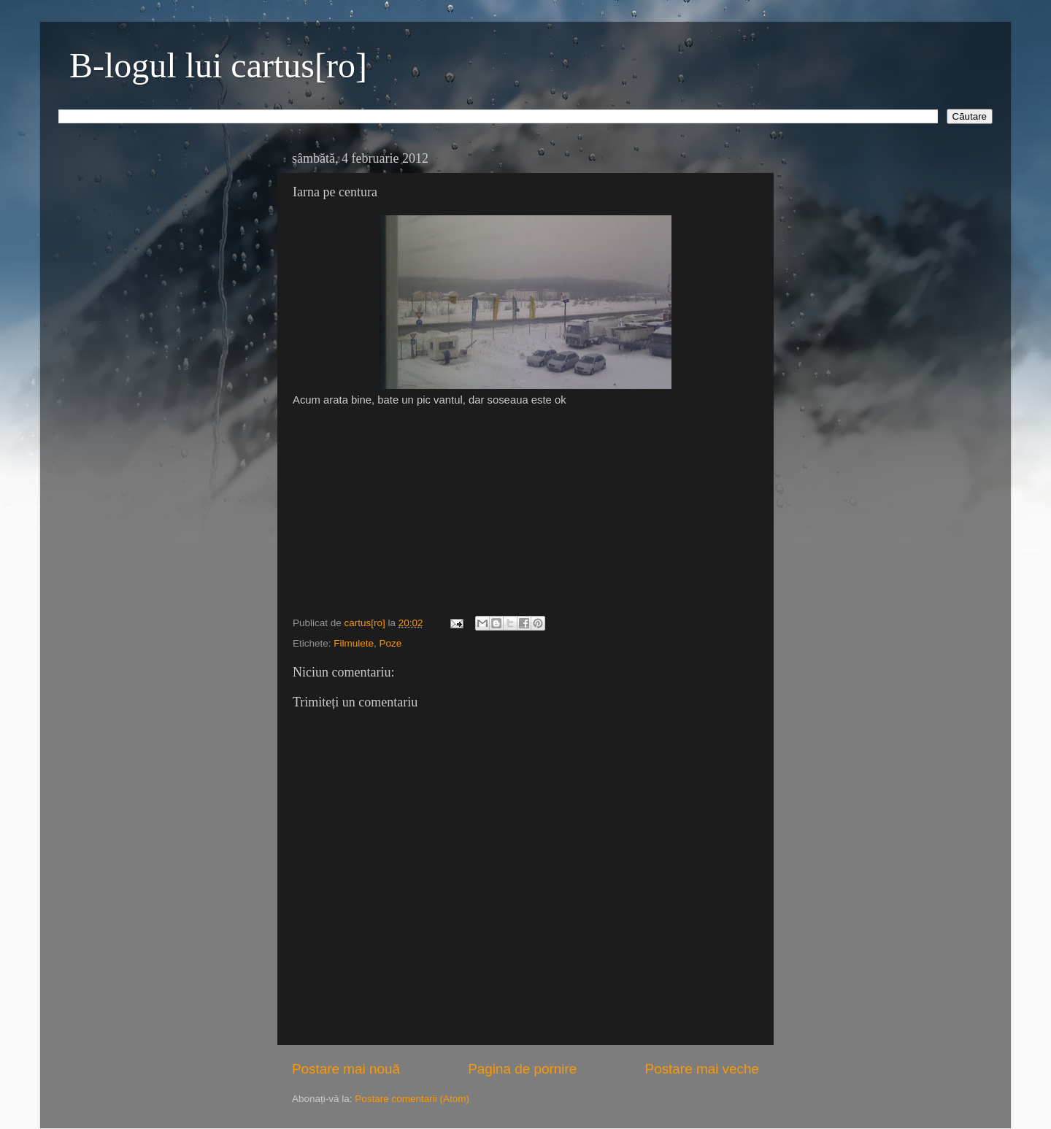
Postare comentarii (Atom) (412, 1098)
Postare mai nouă (346, 1068)
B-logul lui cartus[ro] (218, 65)
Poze (391, 643)
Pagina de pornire (522, 1068)
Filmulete (354, 643)
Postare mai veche (702, 1068)
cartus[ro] (366, 622)
